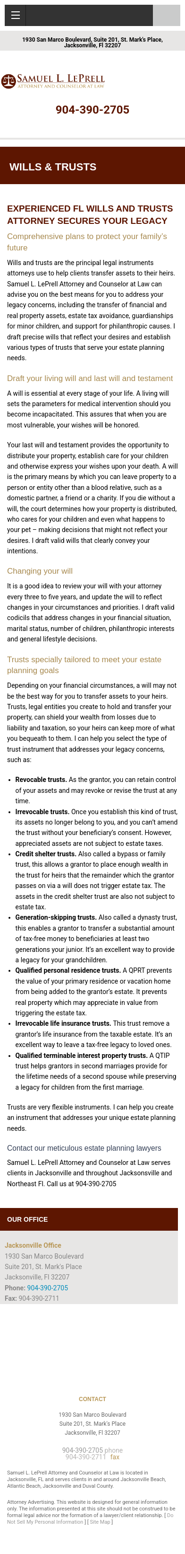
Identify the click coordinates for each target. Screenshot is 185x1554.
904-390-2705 (93, 109)
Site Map (100, 1522)
